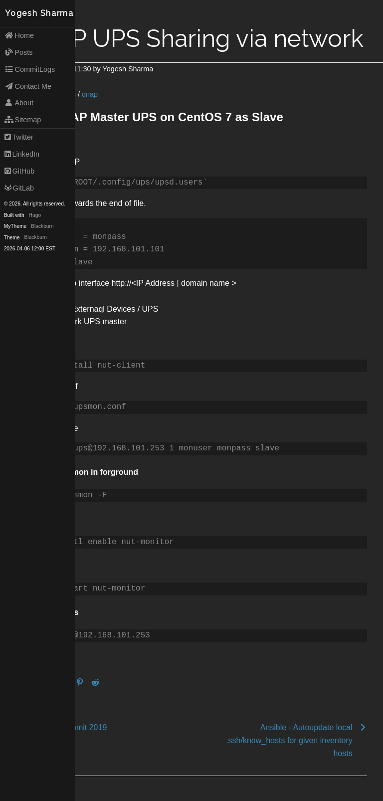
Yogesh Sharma (39, 13)
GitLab (19, 188)
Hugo (35, 215)
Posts (18, 52)
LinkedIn (21, 154)
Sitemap (22, 120)
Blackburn (42, 226)
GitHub (19, 171)
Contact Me (27, 86)
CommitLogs (29, 69)
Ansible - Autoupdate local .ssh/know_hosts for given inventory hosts (289, 740)
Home (19, 35)
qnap (90, 94)
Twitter (18, 137)
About (18, 103)
